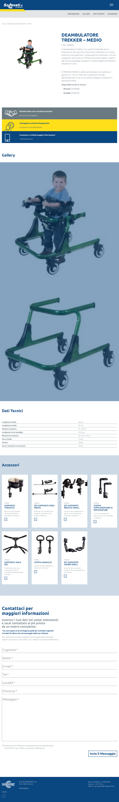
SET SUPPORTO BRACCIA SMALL (72, 506)
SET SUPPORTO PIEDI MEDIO (44, 506)
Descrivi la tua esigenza (67, 113)
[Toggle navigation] (111, 4)
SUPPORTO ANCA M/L (12, 563)
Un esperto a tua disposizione (67, 125)
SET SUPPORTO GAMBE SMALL (71, 563)
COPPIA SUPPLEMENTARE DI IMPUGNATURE (103, 507)
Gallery (86, 14)
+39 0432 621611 (67, 137)
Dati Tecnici (98, 14)
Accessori (112, 14)
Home (4, 24)
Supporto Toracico (9, 506)
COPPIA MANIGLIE (43, 562)
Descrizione (73, 14)
